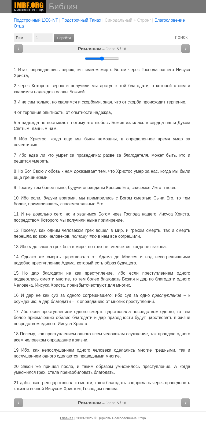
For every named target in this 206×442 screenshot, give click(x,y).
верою (68, 69)
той (122, 85)
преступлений (140, 301)
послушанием (27, 356)
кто (50, 155)
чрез (117, 214)
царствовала (76, 257)
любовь (102, 122)
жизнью (87, 204)
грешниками (35, 177)
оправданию (92, 301)
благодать (110, 279)
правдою (166, 334)
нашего (167, 69)
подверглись (26, 279)
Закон (27, 366)
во (35, 236)
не (24, 102)
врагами (67, 198)
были (89, 139)
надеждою (44, 92)
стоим (180, 85)
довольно (42, 214)
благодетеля (135, 155)
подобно (22, 263)
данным (39, 128)
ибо (118, 295)
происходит (153, 102)
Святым (21, 128)
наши (170, 122)
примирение (110, 220)
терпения (32, 112)
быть (171, 155)
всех (43, 236)
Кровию (113, 187)
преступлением (157, 273)
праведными (91, 356)
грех (89, 230)
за (188, 139)
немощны (107, 139)
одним (53, 230)
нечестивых (25, 145)
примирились (100, 198)
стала (53, 372)
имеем (91, 69)
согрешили (129, 236)
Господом (92, 388)
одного (183, 273)
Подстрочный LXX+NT (36, 20)
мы (78, 139)
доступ (106, 85)
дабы (25, 382)
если (35, 198)
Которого (40, 85)
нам (52, 128)
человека (102, 350)
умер (178, 139)
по (151, 279)
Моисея (129, 257)
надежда (102, 112)
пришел (51, 366)
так (167, 230)
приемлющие (41, 317)
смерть (153, 230)
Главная (66, 418)
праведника (88, 155)
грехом (137, 230)
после (67, 366)
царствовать (160, 317)
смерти (47, 279)
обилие (63, 317)
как (42, 230)
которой (164, 85)
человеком (72, 230)
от (161, 187)
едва (33, 155)
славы (62, 92)
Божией (77, 92)
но (54, 102)
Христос (38, 139)
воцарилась (139, 382)
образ (110, 263)
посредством (26, 220)
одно (145, 295)
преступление (99, 273)
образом (104, 366)
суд (127, 295)
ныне (60, 187)
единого (49, 323)
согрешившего (97, 295)
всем (97, 334)
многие (63, 279)
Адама (105, 257)
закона (45, 246)
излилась (135, 122)
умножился (25, 372)
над (148, 257)
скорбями (91, 102)
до (34, 246)
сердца (157, 122)
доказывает (85, 171)
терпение (176, 102)
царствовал (61, 382)
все (113, 236)
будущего (126, 263)
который (85, 263)
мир (104, 69)
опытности (81, 112)
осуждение (137, 334)
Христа (21, 75)
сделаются (67, 356)
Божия (118, 122)
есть (99, 263)
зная (107, 102)
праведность (177, 382)
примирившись (43, 204)
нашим (110, 388)
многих (123, 285)
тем (37, 187)
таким (87, 366)
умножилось (128, 366)
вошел (102, 230)
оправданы (94, 187)
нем (105, 236)
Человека (23, 285)
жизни (184, 317)
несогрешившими (172, 257)
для (111, 285)
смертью (142, 198)
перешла (22, 236)
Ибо (23, 139)
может (158, 155)
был (67, 246)
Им (155, 187)
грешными (164, 350)
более (48, 187)
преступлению (46, 263)
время (164, 139)
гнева (169, 187)
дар (35, 273)
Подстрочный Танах (81, 20)
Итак (23, 69)
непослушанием (58, 350)
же (38, 366)
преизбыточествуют (86, 285)
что (118, 102)
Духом (184, 122)
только (42, 102)
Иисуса (183, 69)
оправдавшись (45, 69)
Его (125, 187)
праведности (120, 317)
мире (80, 246)
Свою (38, 171)
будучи (75, 187)
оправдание (59, 340)
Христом (72, 388)
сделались (124, 350)
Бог (27, 171)
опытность (52, 112)
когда (185, 366)
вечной (37, 388)
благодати (138, 85)
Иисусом (53, 388)
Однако (28, 257)
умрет (62, 155)
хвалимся (23, 92)
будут (140, 317)
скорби (134, 102)
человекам (114, 334)
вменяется (119, 246)
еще (68, 139)
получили (80, 85)
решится (22, 161)
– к (185, 295)
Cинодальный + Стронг (128, 20)
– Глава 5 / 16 (102, 48)
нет (148, 246)
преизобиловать (76, 372)
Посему (24, 187)
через (133, 69)
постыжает (57, 122)
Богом (120, 69)
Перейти (64, 38)
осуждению (25, 301)
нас (154, 171)
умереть (40, 161)
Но (20, 171)
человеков (59, 236)
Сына (158, 198)
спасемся (140, 187)
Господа (150, 69)
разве (109, 155)
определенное (140, 139)
